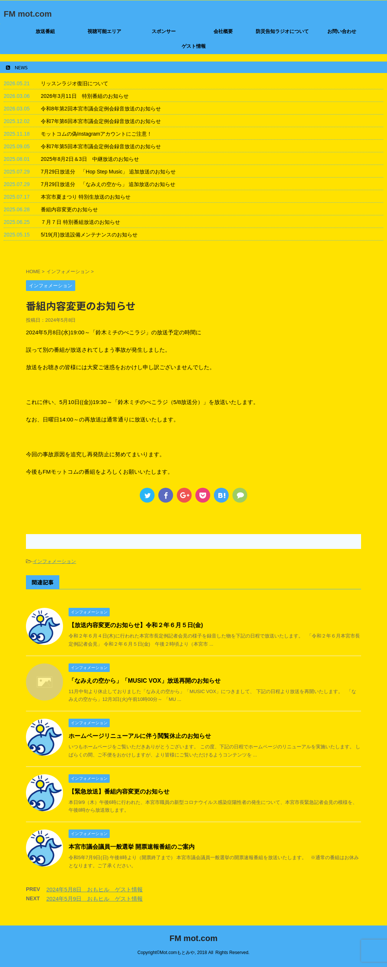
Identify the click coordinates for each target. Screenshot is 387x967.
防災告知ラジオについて (282, 31)
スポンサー (164, 31)
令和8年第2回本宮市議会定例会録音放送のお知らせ (101, 109)
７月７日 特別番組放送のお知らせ (80, 222)
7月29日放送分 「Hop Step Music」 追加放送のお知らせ (108, 172)
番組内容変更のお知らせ (69, 209)
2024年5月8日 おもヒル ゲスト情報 (94, 889)
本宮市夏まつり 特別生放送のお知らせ (85, 197)
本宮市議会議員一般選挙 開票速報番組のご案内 (132, 847)
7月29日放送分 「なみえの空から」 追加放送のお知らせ (108, 184)
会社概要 (223, 31)
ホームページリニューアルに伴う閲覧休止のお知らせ (140, 736)
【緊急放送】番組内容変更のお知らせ (119, 791)
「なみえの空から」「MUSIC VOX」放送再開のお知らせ (145, 681)
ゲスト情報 (194, 46)
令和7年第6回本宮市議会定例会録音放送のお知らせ (101, 121)
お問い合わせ (341, 31)
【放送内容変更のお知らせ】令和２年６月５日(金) (136, 625)
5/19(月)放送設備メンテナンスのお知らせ (89, 235)
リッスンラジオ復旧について (74, 83)
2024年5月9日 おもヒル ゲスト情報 (94, 898)
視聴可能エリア (104, 31)
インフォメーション (54, 561)
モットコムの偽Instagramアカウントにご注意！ (96, 134)
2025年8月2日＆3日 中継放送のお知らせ (90, 159)
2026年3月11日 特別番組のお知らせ (85, 96)
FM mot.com (28, 14)
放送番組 (45, 31)
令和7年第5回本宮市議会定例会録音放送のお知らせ (101, 146)
